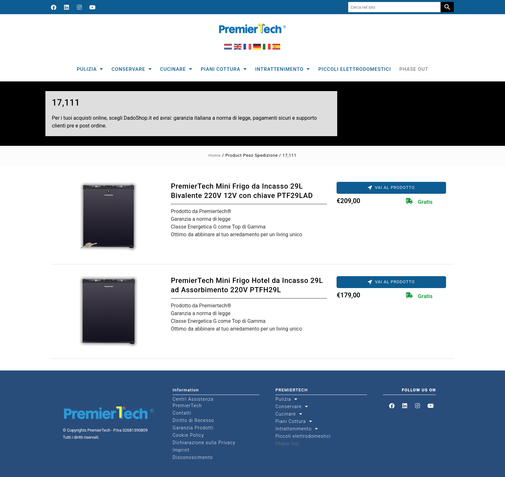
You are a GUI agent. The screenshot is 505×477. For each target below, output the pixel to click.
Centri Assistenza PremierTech (193, 402)
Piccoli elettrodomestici (354, 69)
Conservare (131, 69)
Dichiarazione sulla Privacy (204, 442)
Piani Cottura (224, 69)
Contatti (182, 413)
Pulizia (90, 69)
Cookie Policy (188, 435)
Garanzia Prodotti (193, 427)
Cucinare (176, 69)
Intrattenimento (282, 69)
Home (214, 155)
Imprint (181, 450)
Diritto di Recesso (193, 420)
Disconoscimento (193, 457)
